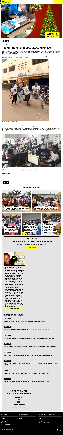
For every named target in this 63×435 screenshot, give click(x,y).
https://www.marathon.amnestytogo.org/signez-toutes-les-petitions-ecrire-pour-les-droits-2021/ (24, 170)
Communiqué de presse (6, 422)
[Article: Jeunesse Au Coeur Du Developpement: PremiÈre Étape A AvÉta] (16, 201)
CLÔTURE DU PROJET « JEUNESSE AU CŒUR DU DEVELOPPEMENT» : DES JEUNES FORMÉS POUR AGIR (29, 338)
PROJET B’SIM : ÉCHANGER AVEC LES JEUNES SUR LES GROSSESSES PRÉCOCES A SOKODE (30, 228)
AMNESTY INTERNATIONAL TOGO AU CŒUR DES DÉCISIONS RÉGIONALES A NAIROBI (24, 321)
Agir (20, 419)
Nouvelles (6, 415)
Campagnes (3, 421)
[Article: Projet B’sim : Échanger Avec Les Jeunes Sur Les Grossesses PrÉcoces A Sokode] (31, 224)
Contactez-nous (41, 421)
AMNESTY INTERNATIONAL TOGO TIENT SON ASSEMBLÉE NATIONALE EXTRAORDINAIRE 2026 (50, 228)
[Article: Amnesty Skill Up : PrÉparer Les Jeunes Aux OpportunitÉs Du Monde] (11, 224)
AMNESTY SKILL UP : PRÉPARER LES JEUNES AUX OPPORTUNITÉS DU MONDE (11, 229)
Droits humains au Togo (6, 424)
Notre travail (40, 418)
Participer (23, 415)
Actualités (7, 318)
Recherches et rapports (6, 419)
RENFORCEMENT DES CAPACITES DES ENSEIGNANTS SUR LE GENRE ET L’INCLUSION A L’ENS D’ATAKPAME (30, 346)
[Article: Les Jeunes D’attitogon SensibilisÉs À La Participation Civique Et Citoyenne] (46, 201)
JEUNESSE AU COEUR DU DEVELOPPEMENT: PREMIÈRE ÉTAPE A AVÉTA (14, 208)
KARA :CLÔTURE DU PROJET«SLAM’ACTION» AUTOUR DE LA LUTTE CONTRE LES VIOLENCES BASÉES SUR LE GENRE (30, 364)
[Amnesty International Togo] (5, 2)
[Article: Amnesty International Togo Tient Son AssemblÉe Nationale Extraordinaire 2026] (51, 224)
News (6, 205)
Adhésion (21, 418)
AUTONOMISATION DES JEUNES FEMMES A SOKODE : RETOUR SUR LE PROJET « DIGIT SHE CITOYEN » (28, 355)
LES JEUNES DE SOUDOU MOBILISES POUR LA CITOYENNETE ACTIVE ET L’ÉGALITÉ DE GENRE (27, 329)
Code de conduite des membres (44, 419)
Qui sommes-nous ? (46, 415)
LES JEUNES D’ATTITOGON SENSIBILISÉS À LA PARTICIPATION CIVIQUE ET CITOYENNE (45, 208)
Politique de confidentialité (43, 422)
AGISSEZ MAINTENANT (14, 308)
